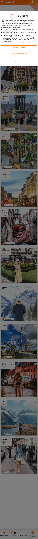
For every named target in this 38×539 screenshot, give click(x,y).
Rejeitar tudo (19, 62)
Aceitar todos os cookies (19, 53)
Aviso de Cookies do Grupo (26, 43)
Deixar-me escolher (19, 48)
